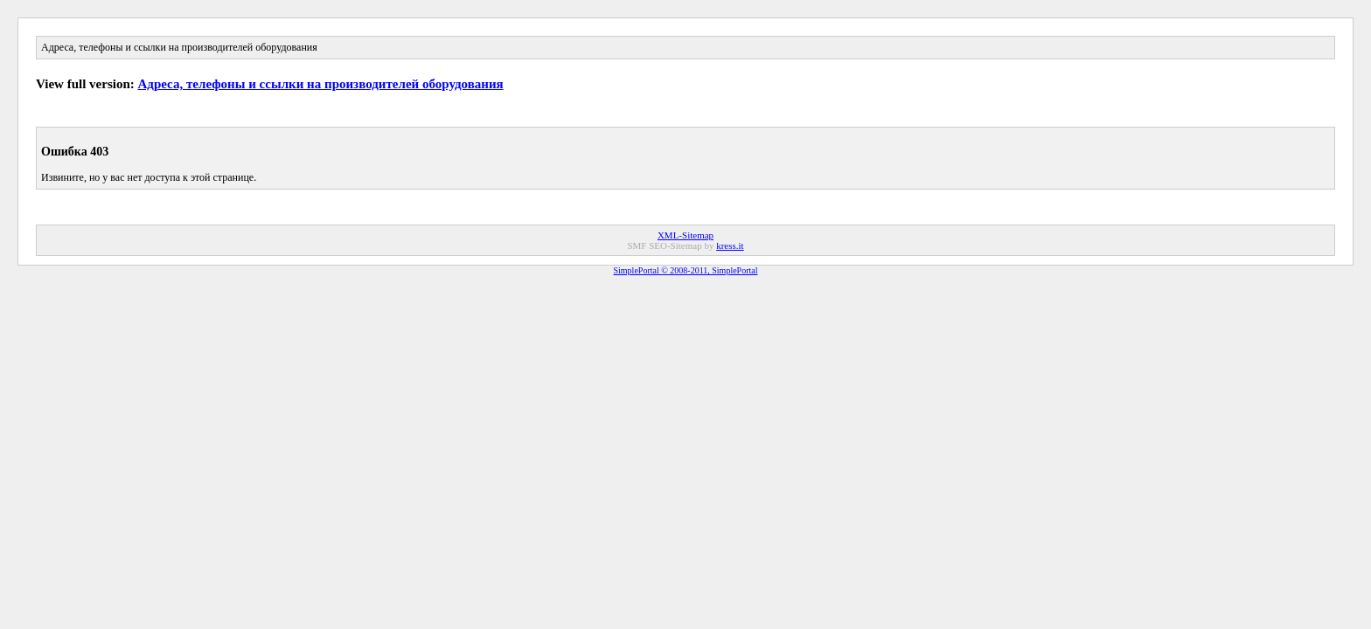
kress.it (729, 245)
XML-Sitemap (685, 235)
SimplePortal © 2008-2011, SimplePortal (686, 270)
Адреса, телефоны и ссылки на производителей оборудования (321, 84)
